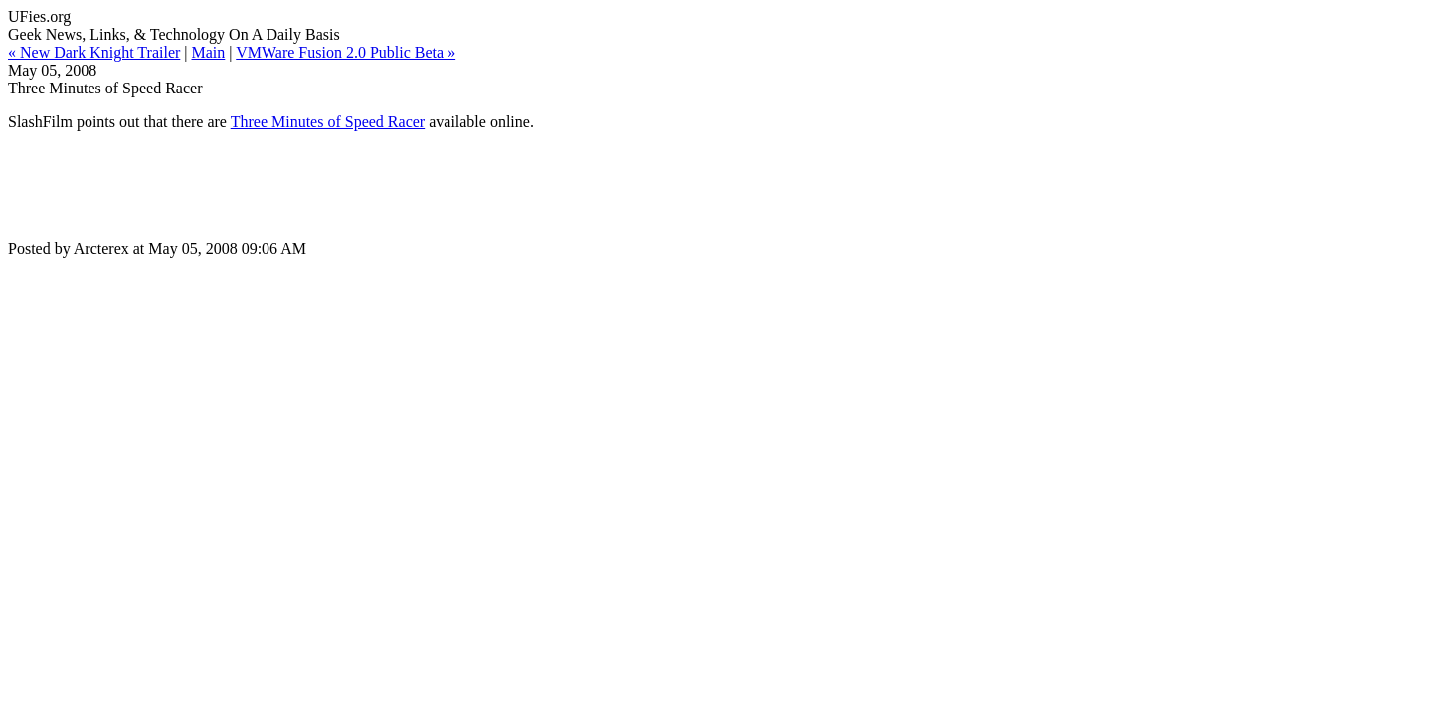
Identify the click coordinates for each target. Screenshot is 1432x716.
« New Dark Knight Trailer (94, 52)
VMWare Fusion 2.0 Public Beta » (345, 52)
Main (209, 52)
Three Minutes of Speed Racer (328, 121)
